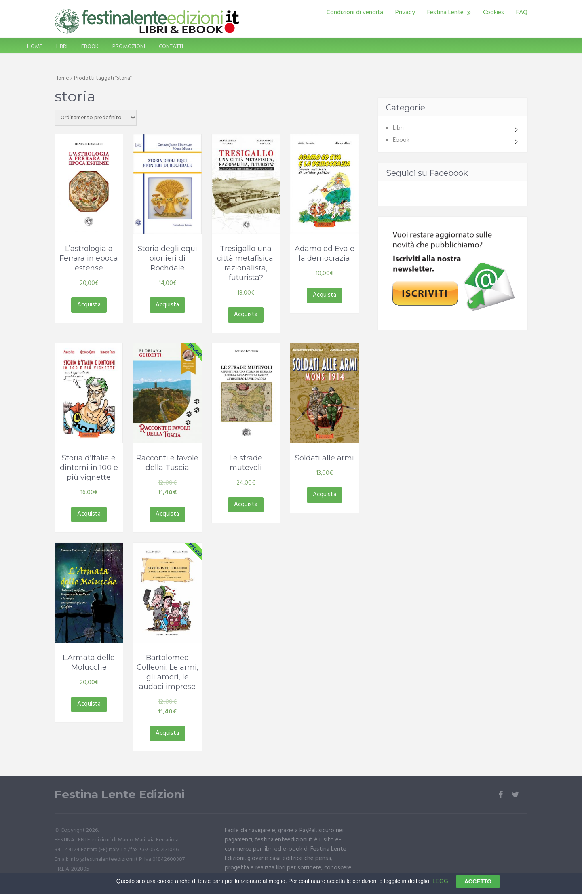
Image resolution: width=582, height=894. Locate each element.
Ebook (401, 140)
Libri (398, 128)
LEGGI (441, 885)
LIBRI (61, 46)
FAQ (521, 12)
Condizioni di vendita (355, 12)
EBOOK (90, 46)
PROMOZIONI (128, 46)
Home (62, 78)
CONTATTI (171, 46)
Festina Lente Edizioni (120, 794)
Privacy (405, 12)
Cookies (493, 12)
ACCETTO (477, 886)
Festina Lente (445, 12)
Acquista (89, 305)
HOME (34, 46)
